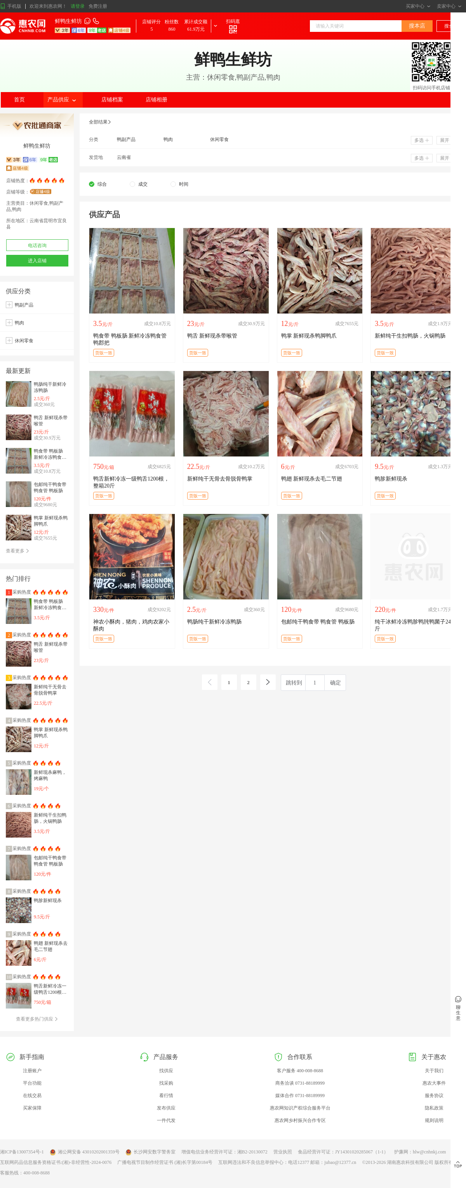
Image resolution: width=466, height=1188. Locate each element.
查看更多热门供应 (37, 1019)
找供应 (166, 1070)
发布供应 (166, 1108)
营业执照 (282, 1152)
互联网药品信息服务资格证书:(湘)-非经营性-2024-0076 (55, 1162)
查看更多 (18, 551)
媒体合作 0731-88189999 (300, 1095)
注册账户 (32, 1070)
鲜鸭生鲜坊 (68, 21)
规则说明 (434, 1120)
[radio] (98, 184)
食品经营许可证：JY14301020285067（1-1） (343, 1152)
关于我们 (434, 1070)
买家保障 (32, 1108)
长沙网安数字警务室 (150, 1152)
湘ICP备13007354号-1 (22, 1152)
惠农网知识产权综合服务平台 (300, 1108)
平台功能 (32, 1083)
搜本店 (417, 26)
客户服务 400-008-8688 (300, 1070)
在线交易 (32, 1095)
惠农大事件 (434, 1083)
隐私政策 (434, 1108)
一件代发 (166, 1120)
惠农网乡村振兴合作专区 (300, 1120)
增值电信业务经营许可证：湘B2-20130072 (224, 1152)
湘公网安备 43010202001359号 (85, 1152)
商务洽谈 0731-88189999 (300, 1083)
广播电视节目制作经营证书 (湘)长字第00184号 (164, 1162)
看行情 (166, 1095)
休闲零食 (24, 340)
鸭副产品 (24, 305)
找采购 (166, 1083)
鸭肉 (19, 323)
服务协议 (434, 1095)
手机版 (10, 6)
